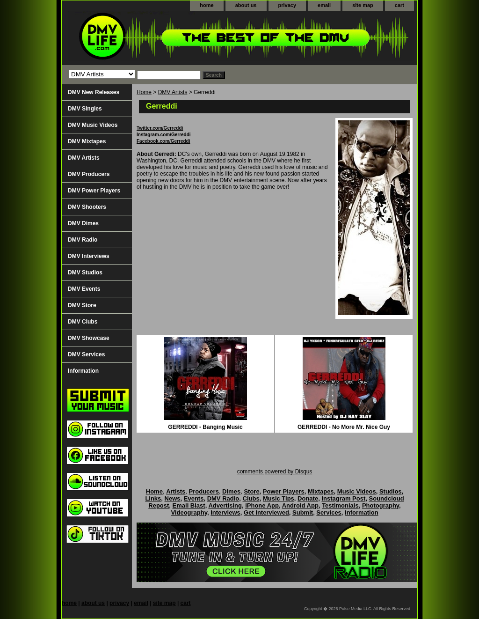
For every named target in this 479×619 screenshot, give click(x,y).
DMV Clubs (82, 321)
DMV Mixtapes (87, 141)
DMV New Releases (93, 92)
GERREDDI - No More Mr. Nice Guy (344, 427)
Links (153, 498)
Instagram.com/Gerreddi (164, 134)
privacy (287, 5)
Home (144, 92)
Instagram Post (343, 498)
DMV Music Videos (92, 125)
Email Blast (189, 505)
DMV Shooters (87, 207)
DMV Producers (88, 174)
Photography (380, 505)
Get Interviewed (266, 512)
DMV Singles (85, 108)
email (324, 5)
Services (328, 512)
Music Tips (278, 498)
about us (246, 5)
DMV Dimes (83, 223)
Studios (390, 491)
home (206, 5)
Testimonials (340, 505)
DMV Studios (85, 272)
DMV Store (82, 305)
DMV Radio (82, 239)
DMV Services (86, 354)
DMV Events (84, 289)
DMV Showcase (88, 338)
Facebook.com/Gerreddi (163, 141)
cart (399, 5)
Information (83, 371)
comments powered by (274, 471)
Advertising (225, 505)
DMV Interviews (88, 256)
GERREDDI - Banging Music (205, 427)
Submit (302, 512)
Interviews (225, 512)
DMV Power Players (94, 190)
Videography (189, 512)
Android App (300, 505)
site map (362, 5)
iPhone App (262, 505)
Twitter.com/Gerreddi (160, 128)
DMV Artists (173, 92)
